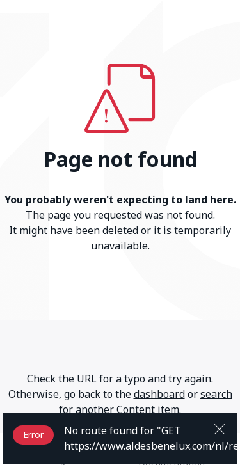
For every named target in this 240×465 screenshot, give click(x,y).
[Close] (219, 428)
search (216, 394)
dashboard (159, 394)
